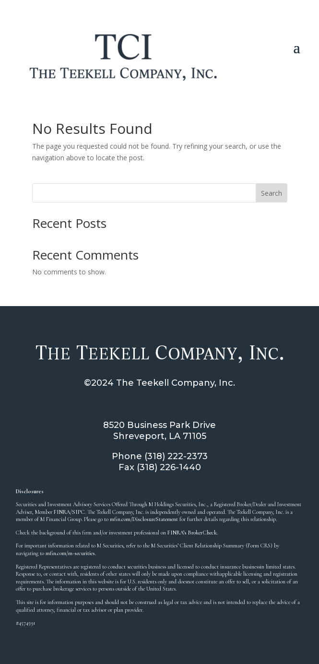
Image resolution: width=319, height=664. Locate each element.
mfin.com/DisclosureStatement (144, 519)
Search (271, 193)
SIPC (78, 512)
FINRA (62, 512)
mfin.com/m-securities (70, 553)
